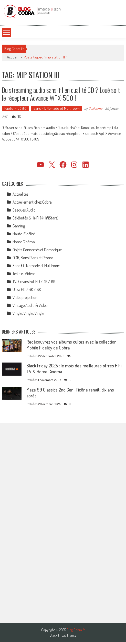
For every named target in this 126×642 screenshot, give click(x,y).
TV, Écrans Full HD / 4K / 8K (34, 281)
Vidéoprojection (25, 297)
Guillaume (95, 108)
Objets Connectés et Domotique (37, 249)
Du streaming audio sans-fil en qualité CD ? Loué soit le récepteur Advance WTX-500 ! (61, 94)
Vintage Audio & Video (30, 305)
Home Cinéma (24, 241)
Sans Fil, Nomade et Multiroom (57, 108)
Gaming (19, 225)
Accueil (12, 57)
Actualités (20, 194)
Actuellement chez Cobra (32, 202)
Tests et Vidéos (24, 273)
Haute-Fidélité (15, 108)
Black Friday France (63, 635)
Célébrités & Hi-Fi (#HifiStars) (35, 217)
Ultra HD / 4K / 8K (27, 289)
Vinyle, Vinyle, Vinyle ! (29, 313)
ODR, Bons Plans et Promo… (34, 257)
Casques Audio (24, 210)
